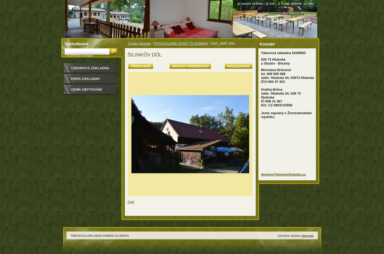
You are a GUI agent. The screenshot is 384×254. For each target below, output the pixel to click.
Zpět (130, 202)
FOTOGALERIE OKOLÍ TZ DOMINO (180, 43)
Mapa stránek (291, 3)
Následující (238, 66)
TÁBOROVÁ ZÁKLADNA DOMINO (90, 70)
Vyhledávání (76, 44)
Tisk (272, 3)
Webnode (308, 235)
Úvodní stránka (139, 43)
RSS (310, 3)
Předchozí (141, 66)
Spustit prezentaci (190, 66)
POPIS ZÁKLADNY (85, 79)
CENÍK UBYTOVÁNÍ (86, 89)
